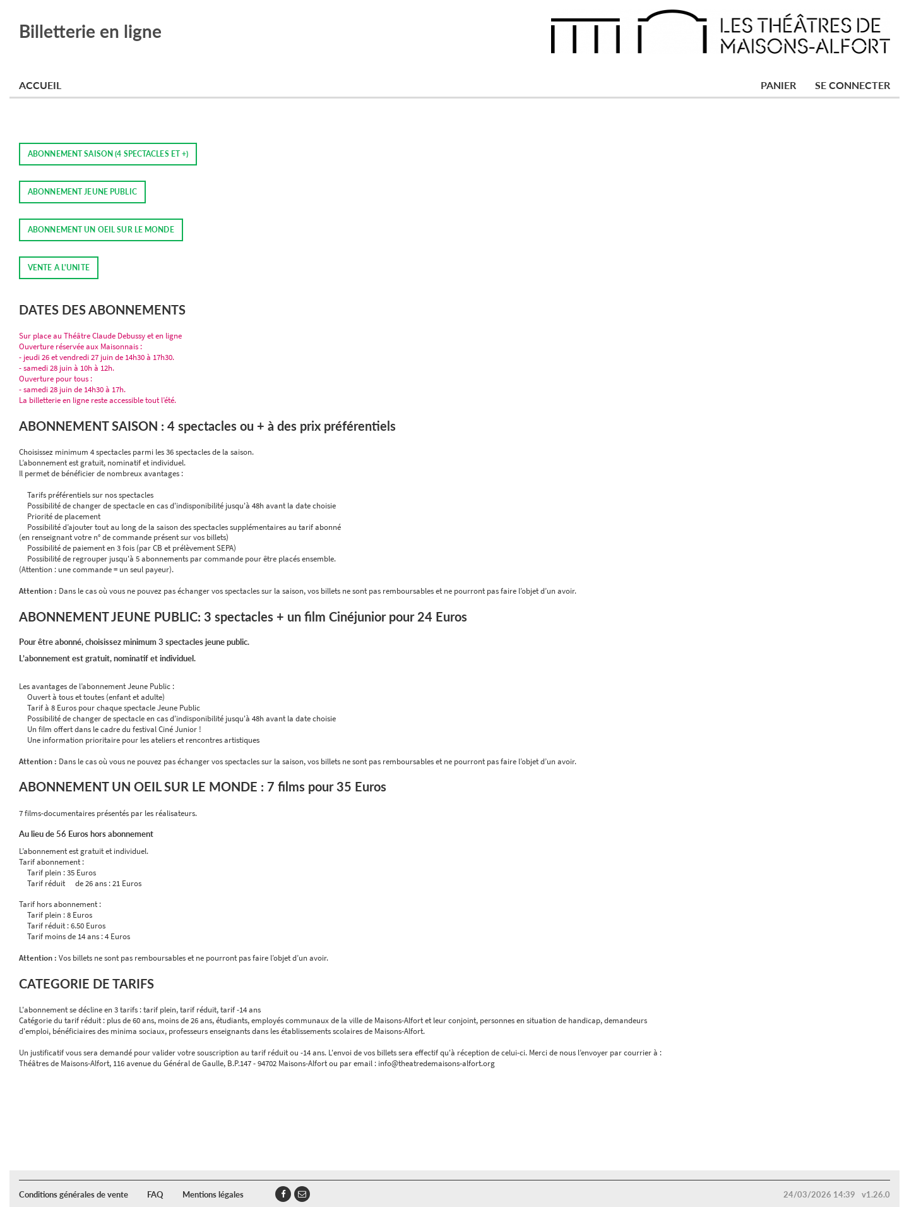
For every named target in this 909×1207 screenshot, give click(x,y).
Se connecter (852, 85)
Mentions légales (213, 1194)
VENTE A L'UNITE (59, 267)
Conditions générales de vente (73, 1194)
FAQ (155, 1194)
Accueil (40, 85)
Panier (778, 85)
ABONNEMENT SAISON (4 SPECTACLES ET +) (108, 154)
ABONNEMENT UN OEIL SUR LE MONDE (101, 229)
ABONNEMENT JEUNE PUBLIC (82, 191)
